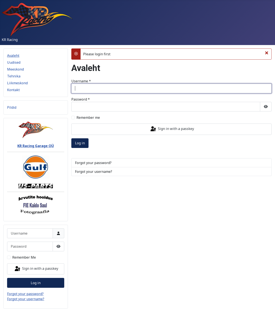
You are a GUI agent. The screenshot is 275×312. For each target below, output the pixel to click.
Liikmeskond (17, 83)
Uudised (13, 62)
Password (80, 99)
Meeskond (15, 69)
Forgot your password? (25, 293)
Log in (36, 282)
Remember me (88, 117)
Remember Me (24, 257)
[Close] (266, 53)
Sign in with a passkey (36, 269)
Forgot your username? (25, 299)
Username (81, 81)
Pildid (11, 107)
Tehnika (13, 76)
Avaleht (13, 55)
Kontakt (13, 89)
